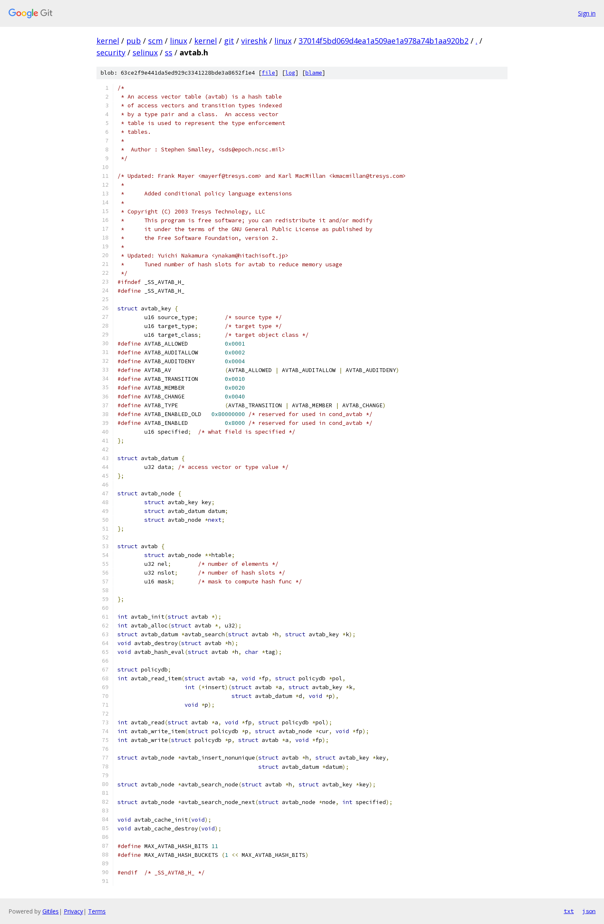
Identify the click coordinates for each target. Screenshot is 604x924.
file (268, 72)
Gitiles (50, 911)
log (290, 72)
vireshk (254, 41)
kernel (107, 41)
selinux (145, 52)
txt (569, 911)
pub (133, 41)
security (110, 52)
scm (155, 41)
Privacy (73, 911)
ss (168, 52)
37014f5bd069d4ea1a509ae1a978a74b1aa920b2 (384, 41)
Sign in (587, 13)
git (229, 41)
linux (178, 41)
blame (313, 72)
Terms (97, 911)
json (589, 911)
